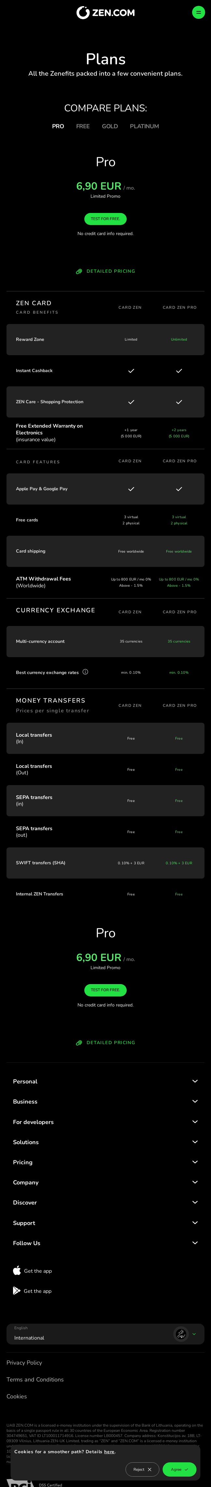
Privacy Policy (24, 1363)
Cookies (17, 1396)
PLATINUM (144, 126)
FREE (83, 126)
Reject (142, 1469)
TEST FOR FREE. (105, 218)
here (109, 1452)
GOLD (110, 126)
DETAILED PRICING (105, 272)
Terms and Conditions (35, 1379)
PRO (58, 126)
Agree (180, 1469)
